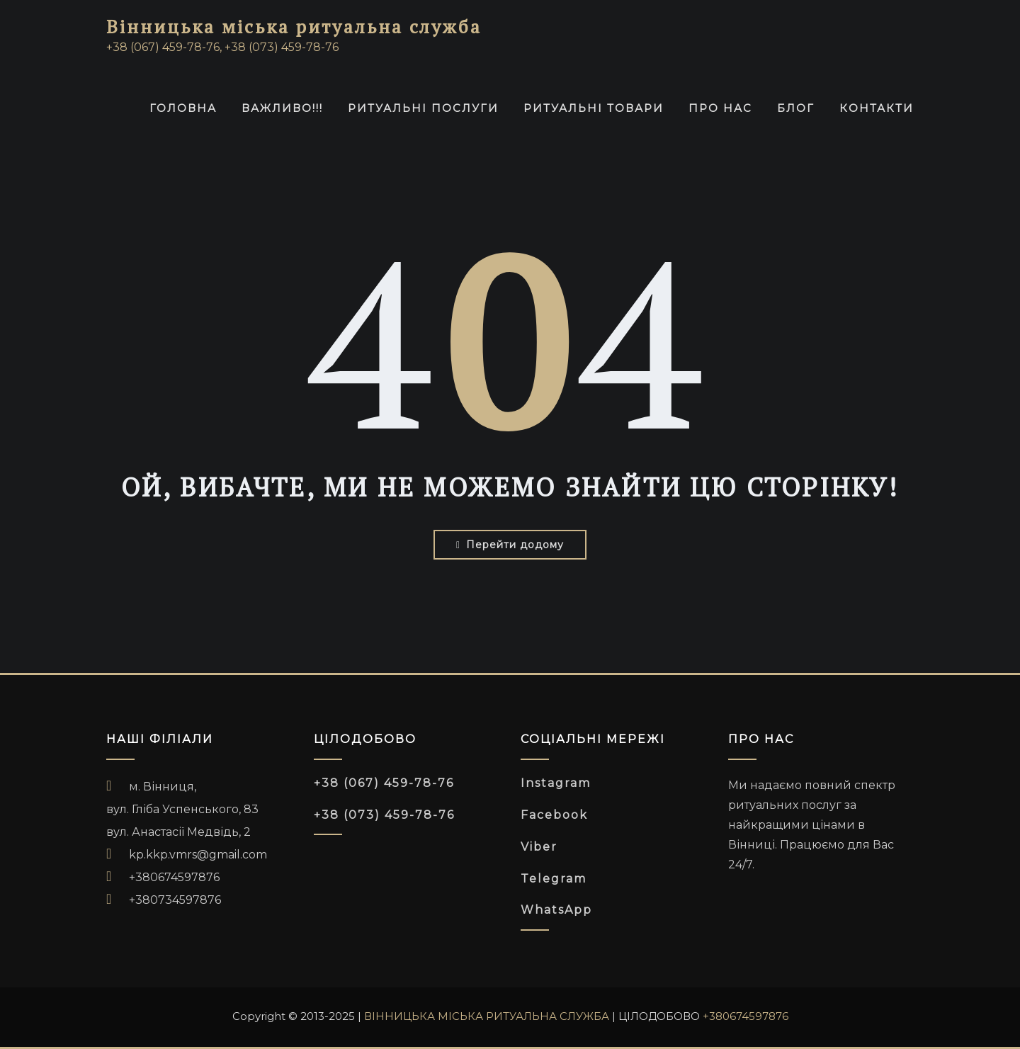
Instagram (556, 783)
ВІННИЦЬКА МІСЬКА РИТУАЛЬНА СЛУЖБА (486, 1016)
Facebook (554, 815)
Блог (796, 108)
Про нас (720, 108)
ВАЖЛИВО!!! (282, 108)
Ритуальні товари (593, 108)
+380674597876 (174, 877)
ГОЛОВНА (183, 108)
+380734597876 (175, 900)
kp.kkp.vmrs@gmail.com (198, 854)
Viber (539, 847)
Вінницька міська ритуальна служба (294, 26)
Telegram (553, 878)
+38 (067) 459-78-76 (384, 783)
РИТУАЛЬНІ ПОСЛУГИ (423, 108)
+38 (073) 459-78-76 (384, 815)
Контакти (876, 108)
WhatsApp (556, 910)
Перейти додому (510, 544)
